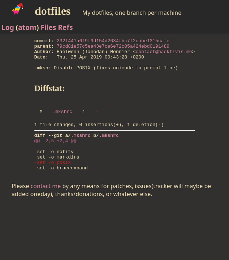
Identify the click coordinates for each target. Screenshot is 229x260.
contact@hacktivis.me (163, 54)
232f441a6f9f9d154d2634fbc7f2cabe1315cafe (113, 41)
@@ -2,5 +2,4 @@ (55, 153)
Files (48, 27)
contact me (46, 204)
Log (7, 27)
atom (27, 27)
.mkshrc (62, 121)
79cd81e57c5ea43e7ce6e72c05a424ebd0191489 (113, 48)
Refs (65, 27)
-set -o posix (52, 179)
